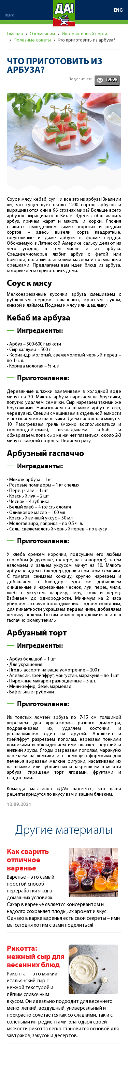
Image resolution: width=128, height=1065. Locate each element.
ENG (118, 10)
